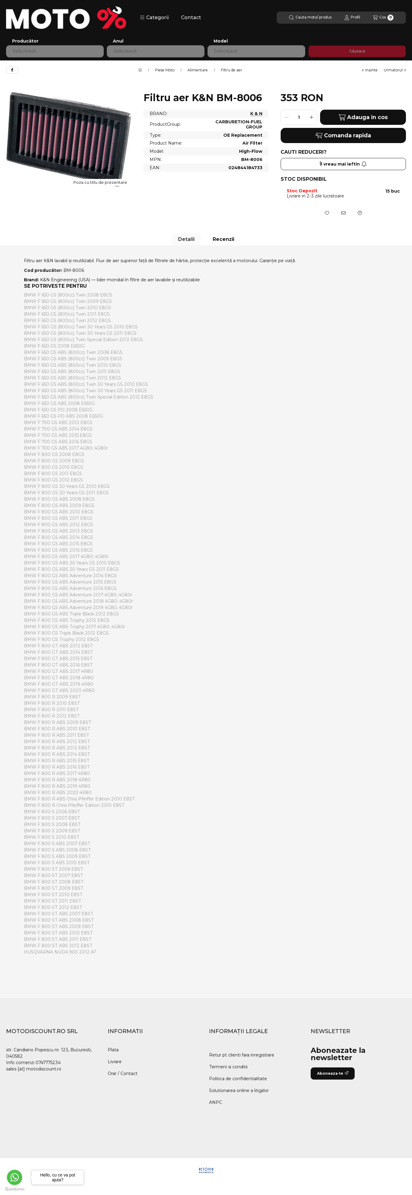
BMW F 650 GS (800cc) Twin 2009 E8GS (68, 301)
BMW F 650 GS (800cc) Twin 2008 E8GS (68, 295)
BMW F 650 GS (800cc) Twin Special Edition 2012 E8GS (83, 339)
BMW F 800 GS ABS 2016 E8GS (58, 550)
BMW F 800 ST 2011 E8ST (52, 901)
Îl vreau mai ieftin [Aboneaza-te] (343, 164)
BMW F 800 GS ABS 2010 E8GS (58, 512)
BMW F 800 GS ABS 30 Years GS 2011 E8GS (71, 569)
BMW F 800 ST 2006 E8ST (53, 869)
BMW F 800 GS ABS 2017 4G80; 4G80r (66, 556)
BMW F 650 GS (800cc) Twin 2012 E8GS (67, 320)
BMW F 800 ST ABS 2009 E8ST (59, 926)
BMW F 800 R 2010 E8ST (52, 703)
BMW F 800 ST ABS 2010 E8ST (58, 933)
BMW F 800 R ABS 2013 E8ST (57, 748)
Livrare (115, 1061)
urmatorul (395, 70)
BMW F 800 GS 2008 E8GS (54, 454)
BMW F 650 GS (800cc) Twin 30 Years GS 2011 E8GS (80, 333)
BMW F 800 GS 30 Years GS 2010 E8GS (67, 486)
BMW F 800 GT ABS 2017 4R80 (58, 671)
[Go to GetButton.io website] (14, 1189)
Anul (118, 41)
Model (221, 41)
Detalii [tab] (186, 239)
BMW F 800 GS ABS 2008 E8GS (59, 499)
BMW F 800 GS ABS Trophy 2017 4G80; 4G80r (74, 626)
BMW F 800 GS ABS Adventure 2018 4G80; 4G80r (78, 601)
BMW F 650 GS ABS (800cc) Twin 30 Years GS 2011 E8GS (85, 390)
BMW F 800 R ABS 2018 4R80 (57, 779)
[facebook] (12, 70)
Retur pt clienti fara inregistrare (241, 1055)
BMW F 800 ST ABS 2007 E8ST (58, 913)
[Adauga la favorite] (327, 213)
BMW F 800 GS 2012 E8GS (53, 480)
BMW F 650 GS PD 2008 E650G (58, 410)
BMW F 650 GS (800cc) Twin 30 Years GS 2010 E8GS (81, 327)
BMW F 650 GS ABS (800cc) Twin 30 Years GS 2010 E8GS (86, 384)
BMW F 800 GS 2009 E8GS (54, 461)
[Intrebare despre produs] (360, 213)
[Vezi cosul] (383, 18)
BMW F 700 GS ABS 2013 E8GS (58, 422)
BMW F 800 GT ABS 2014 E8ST (58, 652)
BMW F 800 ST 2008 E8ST (54, 882)
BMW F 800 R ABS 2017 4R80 (57, 773)
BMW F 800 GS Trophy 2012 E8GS (61, 639)
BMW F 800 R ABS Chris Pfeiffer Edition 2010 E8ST (79, 799)
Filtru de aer (231, 70)
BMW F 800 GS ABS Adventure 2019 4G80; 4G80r (78, 607)
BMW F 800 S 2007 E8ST (52, 818)
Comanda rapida (343, 135)
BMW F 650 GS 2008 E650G (54, 346)
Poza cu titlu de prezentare (100, 182)
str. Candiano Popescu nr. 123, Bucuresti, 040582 (49, 1053)
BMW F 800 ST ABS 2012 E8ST (58, 945)
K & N (256, 113)
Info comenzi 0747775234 (33, 1062)
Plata (113, 1050)
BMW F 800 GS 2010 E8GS (53, 467)
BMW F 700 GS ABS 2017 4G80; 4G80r (66, 448)
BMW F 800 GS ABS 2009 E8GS (59, 505)
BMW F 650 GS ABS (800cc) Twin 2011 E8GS (72, 371)
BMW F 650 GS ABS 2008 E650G (59, 403)
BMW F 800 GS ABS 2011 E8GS (58, 518)
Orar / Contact (122, 1073)
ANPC (215, 1102)
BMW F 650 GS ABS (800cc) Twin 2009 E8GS (73, 358)
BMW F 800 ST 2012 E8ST (53, 907)
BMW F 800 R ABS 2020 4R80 (58, 792)
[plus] (311, 117)
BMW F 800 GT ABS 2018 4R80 (59, 677)
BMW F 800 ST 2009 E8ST (53, 888)
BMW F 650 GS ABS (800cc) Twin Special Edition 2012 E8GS (88, 397)
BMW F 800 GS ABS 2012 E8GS (58, 524)
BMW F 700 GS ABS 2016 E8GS (58, 441)
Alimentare (197, 70)
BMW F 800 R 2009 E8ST (52, 697)
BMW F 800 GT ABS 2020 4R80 (59, 690)
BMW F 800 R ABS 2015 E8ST (56, 760)
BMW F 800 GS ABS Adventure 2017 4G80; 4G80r (78, 595)
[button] (154, 18)
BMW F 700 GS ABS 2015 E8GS (58, 435)
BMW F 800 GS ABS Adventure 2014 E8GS (70, 575)
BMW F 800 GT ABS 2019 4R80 (58, 684)
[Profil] (352, 18)
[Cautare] (310, 18)
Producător (25, 41)
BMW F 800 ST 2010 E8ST (53, 894)
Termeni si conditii (228, 1067)
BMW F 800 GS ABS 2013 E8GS (58, 531)
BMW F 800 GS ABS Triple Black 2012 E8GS (71, 614)
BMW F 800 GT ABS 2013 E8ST (58, 646)
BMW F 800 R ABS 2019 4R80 (57, 786)
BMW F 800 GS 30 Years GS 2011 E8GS (66, 492)
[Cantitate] (299, 117)
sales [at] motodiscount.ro (33, 1069)
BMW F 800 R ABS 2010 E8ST (57, 728)
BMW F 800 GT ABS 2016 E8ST (58, 665)
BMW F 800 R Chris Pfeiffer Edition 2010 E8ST (74, 805)
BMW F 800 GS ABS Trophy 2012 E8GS (67, 620)
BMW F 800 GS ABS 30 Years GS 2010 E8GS (72, 563)
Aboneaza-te (332, 1073)
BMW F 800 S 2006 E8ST (52, 811)
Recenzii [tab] (223, 239)
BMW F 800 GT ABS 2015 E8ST (58, 658)
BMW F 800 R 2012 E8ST (52, 716)
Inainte (370, 70)
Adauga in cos (363, 117)
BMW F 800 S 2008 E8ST (52, 824)
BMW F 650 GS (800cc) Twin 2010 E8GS (67, 307)
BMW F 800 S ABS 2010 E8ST (57, 862)
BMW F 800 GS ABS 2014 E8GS (58, 537)
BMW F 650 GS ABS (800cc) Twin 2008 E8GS (73, 352)
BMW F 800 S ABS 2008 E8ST (57, 850)
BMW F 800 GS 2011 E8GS (53, 473)
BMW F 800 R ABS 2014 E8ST (57, 754)
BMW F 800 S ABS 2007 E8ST (57, 843)
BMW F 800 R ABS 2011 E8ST (56, 735)
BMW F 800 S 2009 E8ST (52, 831)
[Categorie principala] (140, 70)
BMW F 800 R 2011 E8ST (51, 709)
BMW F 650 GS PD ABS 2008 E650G (63, 416)
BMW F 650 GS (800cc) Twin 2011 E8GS (67, 314)
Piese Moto (164, 70)
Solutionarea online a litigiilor (239, 1090)
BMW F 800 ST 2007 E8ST (53, 875)
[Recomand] (343, 213)
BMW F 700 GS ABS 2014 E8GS (58, 429)
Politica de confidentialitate (238, 1078)
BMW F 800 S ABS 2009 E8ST (57, 856)
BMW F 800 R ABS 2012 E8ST (57, 741)
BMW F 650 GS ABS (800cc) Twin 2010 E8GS (72, 365)
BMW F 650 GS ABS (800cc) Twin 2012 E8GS (72, 378)
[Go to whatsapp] (14, 1177)
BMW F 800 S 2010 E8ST (51, 837)
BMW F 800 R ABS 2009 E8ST (57, 722)
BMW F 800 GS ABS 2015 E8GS (58, 543)
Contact (191, 17)
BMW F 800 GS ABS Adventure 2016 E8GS (70, 588)
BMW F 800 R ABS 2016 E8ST (57, 767)
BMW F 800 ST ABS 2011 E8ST (58, 939)
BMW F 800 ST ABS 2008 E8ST (59, 920)
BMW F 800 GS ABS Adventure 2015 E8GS (70, 582)
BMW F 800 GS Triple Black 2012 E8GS (66, 633)
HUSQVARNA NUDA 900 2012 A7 (60, 952)
